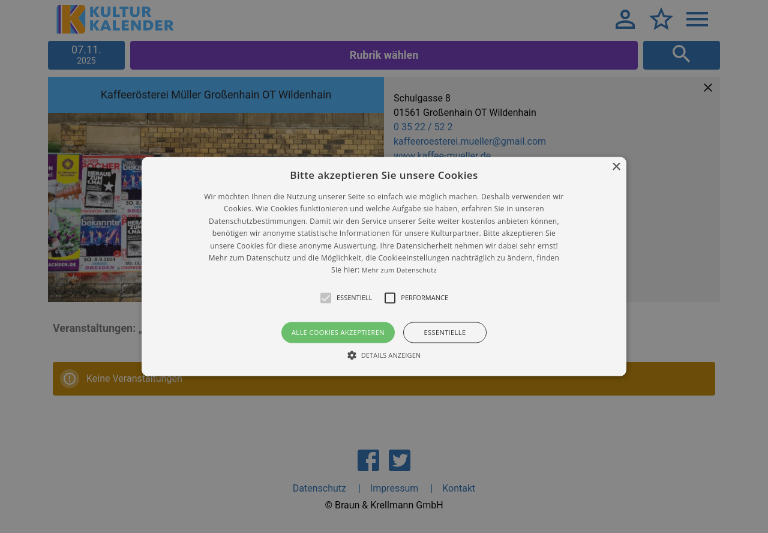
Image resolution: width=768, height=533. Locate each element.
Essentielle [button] (445, 332)
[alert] (384, 266)
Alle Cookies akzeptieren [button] (338, 332)
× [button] (615, 167)
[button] (384, 266)
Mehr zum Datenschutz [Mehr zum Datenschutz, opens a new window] (399, 270)
